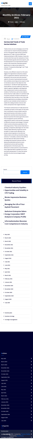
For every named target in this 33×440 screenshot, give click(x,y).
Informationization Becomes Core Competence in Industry (16, 222)
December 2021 (9, 244)
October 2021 (8, 251)
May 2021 (7, 268)
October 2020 (8, 292)
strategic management (11, 319)
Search (5, 169)
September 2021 (9, 255)
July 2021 (7, 261)
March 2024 (8, 238)
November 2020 (9, 289)
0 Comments (15, 39)
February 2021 (8, 278)
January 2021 (8, 282)
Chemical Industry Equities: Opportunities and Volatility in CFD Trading (16, 190)
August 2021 (8, 258)
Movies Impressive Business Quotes (16, 198)
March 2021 (8, 275)
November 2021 (9, 248)
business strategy (9, 316)
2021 (16, 22)
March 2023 (8, 241)
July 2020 (7, 302)
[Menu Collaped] (30, 3)
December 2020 (9, 285)
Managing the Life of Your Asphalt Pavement (15, 205)
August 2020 (8, 299)
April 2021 (7, 272)
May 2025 (7, 234)
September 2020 (9, 296)
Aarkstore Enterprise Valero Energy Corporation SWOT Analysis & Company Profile (15, 214)
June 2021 (7, 265)
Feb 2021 (25, 36)
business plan (8, 313)
